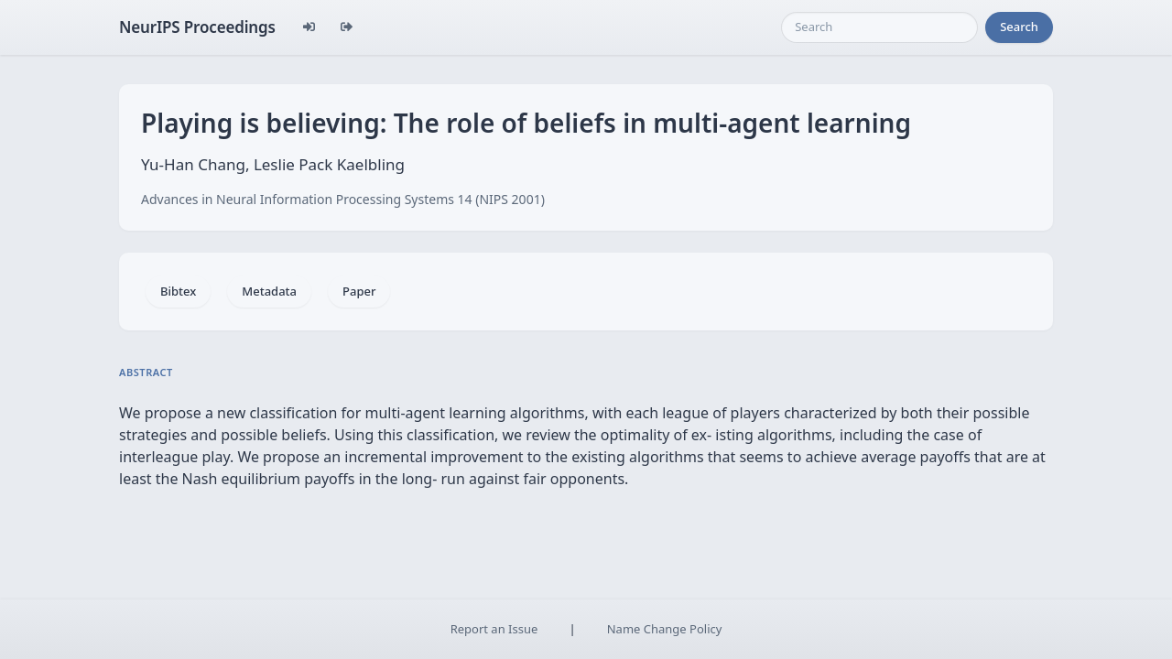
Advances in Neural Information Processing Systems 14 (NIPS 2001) (343, 199)
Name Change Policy (664, 629)
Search (1019, 26)
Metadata (269, 291)
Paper (358, 291)
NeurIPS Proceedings (197, 27)
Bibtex (178, 291)
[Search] (879, 27)
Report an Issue (494, 629)
